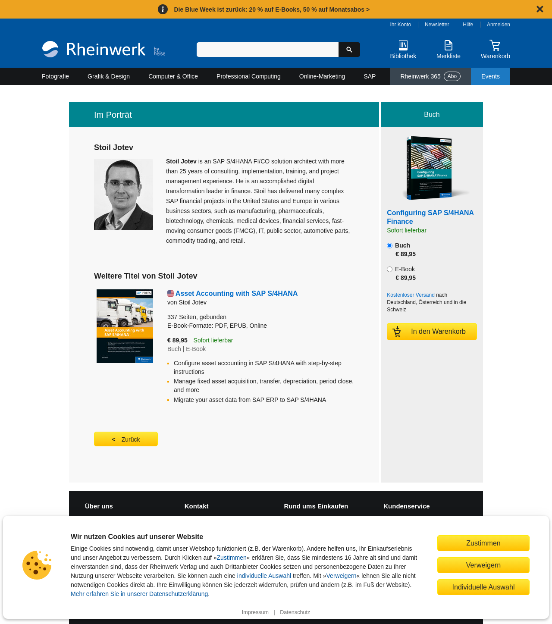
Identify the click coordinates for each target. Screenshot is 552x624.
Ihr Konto (400, 25)
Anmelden (498, 25)
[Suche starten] (349, 49)
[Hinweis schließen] (540, 9)
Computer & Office (173, 76)
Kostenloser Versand (411, 295)
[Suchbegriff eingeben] (268, 49)
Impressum (255, 612)
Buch (401, 249)
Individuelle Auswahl (483, 587)
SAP (370, 76)
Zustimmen (232, 557)
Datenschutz (295, 612)
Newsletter (437, 25)
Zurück (131, 439)
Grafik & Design (109, 76)
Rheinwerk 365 (430, 76)
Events (490, 76)
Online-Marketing (322, 76)
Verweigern (341, 575)
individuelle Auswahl (264, 575)
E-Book (401, 273)
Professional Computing (248, 76)
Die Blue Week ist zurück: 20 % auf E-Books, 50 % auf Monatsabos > (272, 9)
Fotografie (55, 76)
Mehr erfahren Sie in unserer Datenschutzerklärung (139, 593)
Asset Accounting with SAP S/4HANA (237, 293)
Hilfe (468, 25)
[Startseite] (104, 50)
